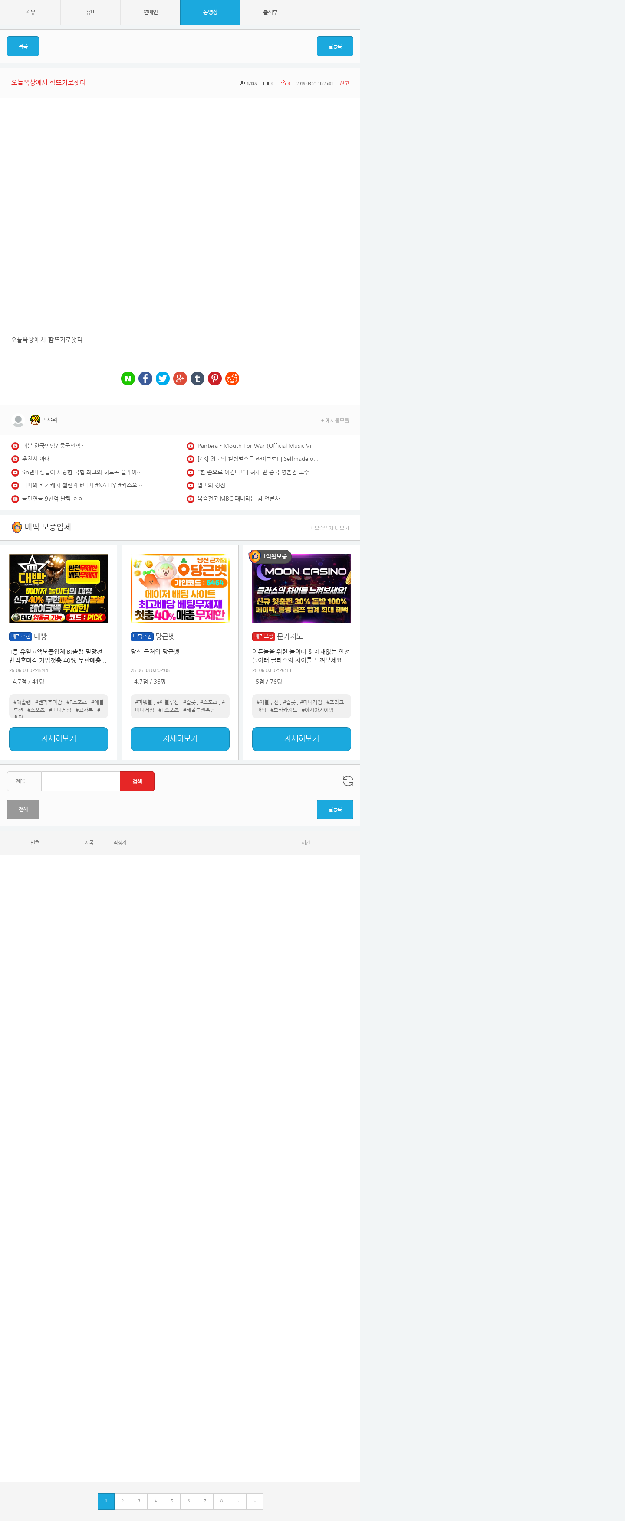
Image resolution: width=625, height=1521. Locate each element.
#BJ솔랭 (22, 702)
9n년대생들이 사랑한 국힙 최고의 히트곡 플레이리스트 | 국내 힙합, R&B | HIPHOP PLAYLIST (83, 472)
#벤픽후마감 (48, 702)
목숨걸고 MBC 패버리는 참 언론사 (238, 499)
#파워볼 (143, 702)
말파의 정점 (211, 485)
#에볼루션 (168, 702)
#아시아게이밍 (317, 710)
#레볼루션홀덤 (199, 710)
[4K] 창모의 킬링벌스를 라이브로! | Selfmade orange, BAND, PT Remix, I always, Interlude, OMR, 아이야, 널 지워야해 (258, 459)
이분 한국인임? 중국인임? (53, 446)
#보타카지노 (283, 710)
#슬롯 (189, 702)
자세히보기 (58, 739)
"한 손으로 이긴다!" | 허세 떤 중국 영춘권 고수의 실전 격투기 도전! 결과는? (258, 472)
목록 (23, 46)
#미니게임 (60, 710)
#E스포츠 (76, 702)
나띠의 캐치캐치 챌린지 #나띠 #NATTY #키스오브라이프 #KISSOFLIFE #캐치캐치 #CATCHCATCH (83, 485)
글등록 (335, 46)
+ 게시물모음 (335, 420)
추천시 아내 (36, 459)
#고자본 (84, 710)
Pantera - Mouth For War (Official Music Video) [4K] (258, 446)
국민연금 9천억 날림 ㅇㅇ (52, 499)
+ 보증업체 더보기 (329, 527)
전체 (23, 809)
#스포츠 (36, 710)
